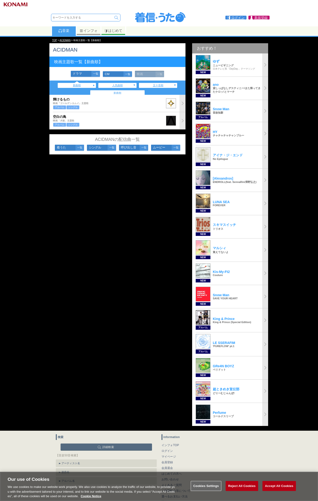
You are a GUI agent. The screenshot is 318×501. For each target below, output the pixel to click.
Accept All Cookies (279, 493)
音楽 (63, 31)
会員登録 (167, 462)
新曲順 (77, 85)
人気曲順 (117, 85)
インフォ (88, 31)
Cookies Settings (206, 493)
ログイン (167, 451)
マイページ (168, 456)
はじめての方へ (171, 473)
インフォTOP (170, 445)
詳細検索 (108, 447)
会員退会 (167, 468)
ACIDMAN (65, 40)
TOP (54, 40)
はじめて (113, 31)
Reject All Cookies (242, 493)
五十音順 (158, 85)
